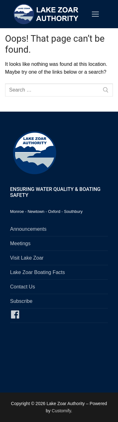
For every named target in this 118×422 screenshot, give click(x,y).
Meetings (20, 243)
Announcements (28, 229)
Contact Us (22, 286)
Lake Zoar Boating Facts (37, 272)
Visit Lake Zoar (26, 258)
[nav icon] (95, 14)
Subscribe (21, 301)
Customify (61, 410)
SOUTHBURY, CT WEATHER (59, 356)
